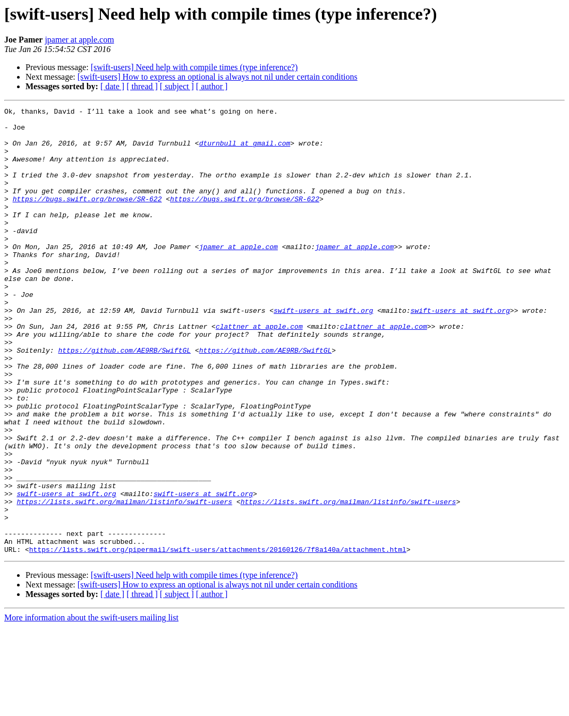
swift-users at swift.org (323, 351)
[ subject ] (177, 86)
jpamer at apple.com (79, 39)
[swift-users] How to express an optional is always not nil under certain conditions (218, 76)
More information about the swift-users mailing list (91, 706)
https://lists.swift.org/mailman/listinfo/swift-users (124, 581)
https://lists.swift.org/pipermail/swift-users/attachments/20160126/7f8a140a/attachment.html (217, 638)
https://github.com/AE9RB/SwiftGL (124, 399)
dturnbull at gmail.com (245, 151)
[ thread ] (142, 86)
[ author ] (212, 86)
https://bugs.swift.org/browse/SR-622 (87, 218)
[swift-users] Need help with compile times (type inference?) (194, 67)
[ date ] (112, 86)
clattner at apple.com (259, 371)
